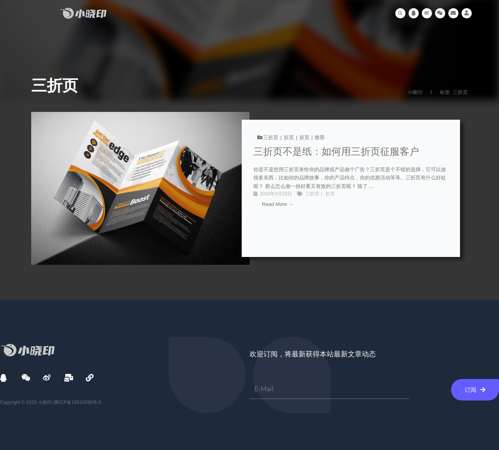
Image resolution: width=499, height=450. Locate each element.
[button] (400, 13)
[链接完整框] (249, 188)
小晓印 (415, 92)
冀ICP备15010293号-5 (77, 403)
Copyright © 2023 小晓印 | (27, 403)
